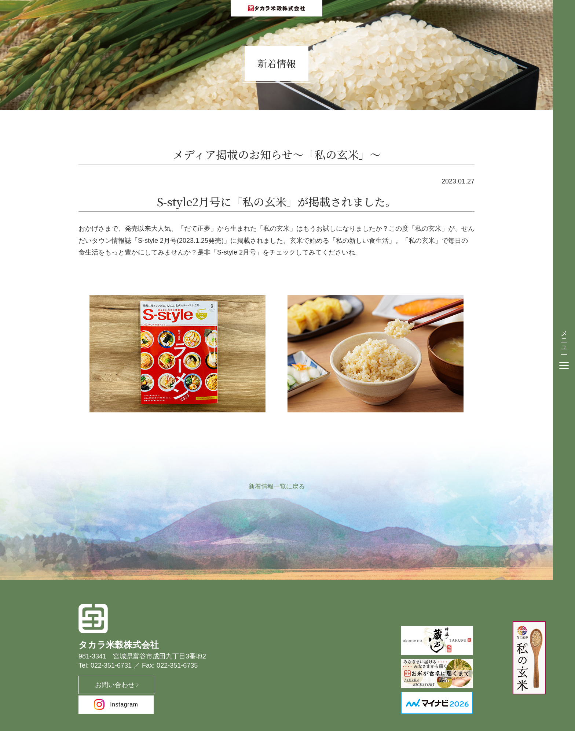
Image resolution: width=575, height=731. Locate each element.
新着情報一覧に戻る (276, 487)
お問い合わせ (108, 686)
